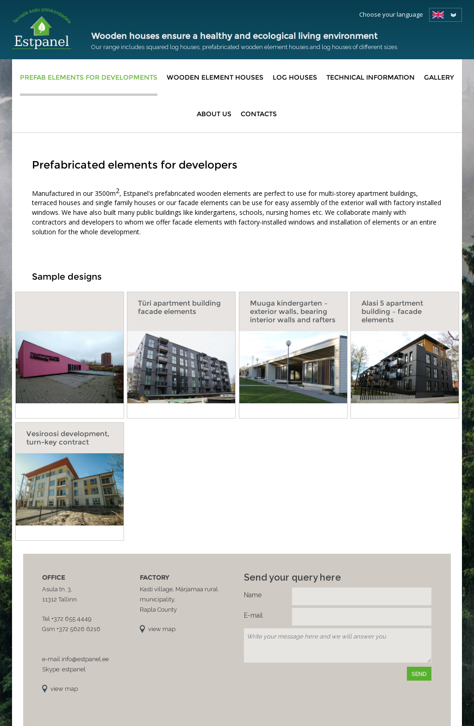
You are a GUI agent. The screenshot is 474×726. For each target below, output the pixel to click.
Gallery (439, 77)
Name (253, 595)
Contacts (259, 114)
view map (64, 688)
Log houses (295, 77)
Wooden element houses (215, 77)
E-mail (253, 615)
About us (214, 114)
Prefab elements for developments (88, 77)
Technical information (370, 77)
